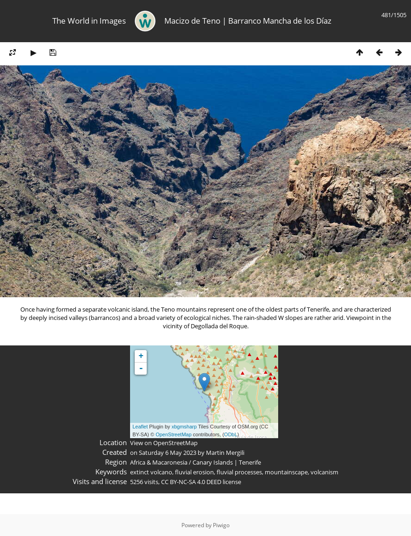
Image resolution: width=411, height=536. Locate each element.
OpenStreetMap (174, 434)
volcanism (324, 472)
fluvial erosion (194, 472)
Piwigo (221, 525)
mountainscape (286, 472)
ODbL (230, 434)
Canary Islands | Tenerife (227, 462)
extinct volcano (151, 472)
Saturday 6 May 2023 (167, 452)
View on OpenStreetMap (164, 443)
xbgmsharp (184, 426)
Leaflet (140, 426)
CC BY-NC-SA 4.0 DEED (191, 482)
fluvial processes (239, 472)
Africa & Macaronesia (158, 462)
